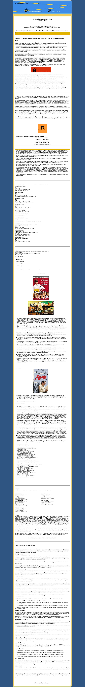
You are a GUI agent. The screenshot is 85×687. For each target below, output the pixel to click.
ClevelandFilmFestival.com (27, 3)
